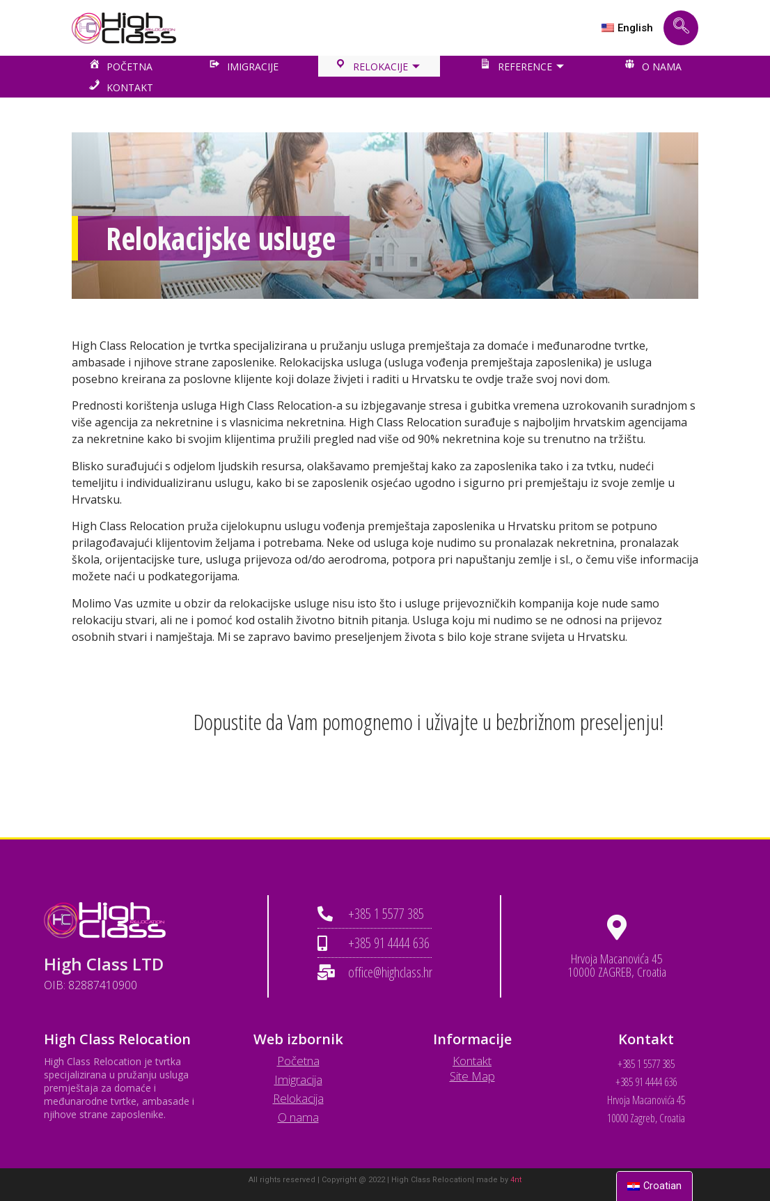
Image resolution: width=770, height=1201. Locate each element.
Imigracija (298, 1079)
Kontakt (472, 1061)
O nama (298, 1117)
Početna (298, 1061)
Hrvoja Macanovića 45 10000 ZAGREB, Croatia (616, 965)
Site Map (472, 1076)
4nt (515, 1179)
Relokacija (298, 1098)
